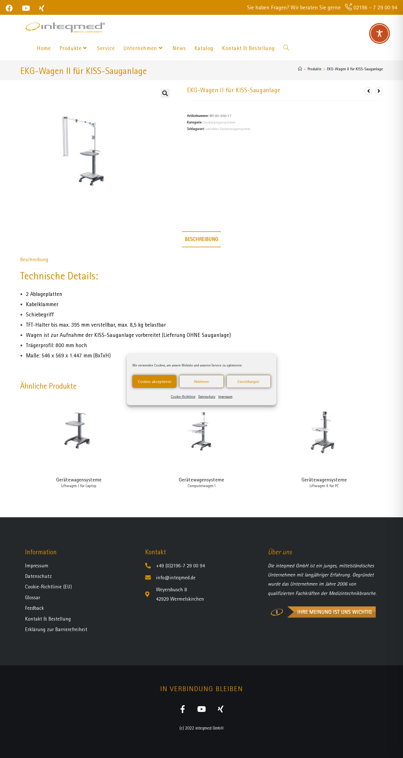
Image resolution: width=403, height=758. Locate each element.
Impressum (225, 397)
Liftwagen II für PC (324, 485)
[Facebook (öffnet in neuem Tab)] (11, 8)
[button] (165, 93)
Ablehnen (201, 381)
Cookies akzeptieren (154, 381)
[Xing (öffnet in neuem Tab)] (41, 8)
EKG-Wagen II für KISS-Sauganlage (355, 69)
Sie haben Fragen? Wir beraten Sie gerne (294, 7)
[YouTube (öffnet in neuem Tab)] (25, 8)
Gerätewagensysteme (219, 122)
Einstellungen (248, 381)
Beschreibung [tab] (201, 239)
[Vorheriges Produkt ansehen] (369, 91)
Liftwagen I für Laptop (78, 485)
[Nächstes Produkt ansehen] (379, 91)
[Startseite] (300, 69)
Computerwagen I (201, 485)
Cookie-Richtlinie (183, 397)
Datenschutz (206, 397)
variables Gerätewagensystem (227, 129)
